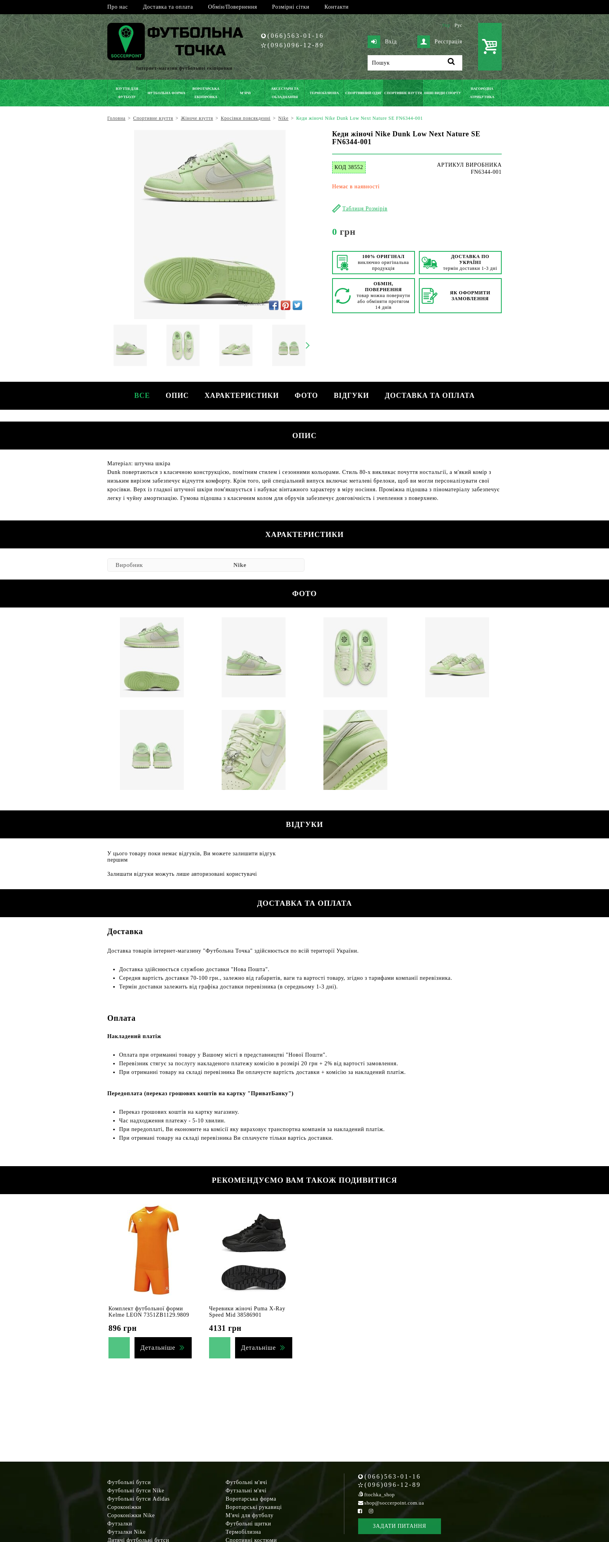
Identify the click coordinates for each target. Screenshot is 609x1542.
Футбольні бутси (129, 1482)
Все (142, 395)
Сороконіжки (124, 1507)
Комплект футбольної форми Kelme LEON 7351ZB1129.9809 (148, 1312)
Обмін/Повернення (232, 7)
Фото (306, 395)
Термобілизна (243, 1532)
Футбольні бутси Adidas (138, 1499)
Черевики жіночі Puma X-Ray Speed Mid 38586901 (247, 1312)
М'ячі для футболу (250, 1515)
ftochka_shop (379, 1494)
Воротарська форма (251, 1499)
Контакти (337, 7)
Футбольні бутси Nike (135, 1491)
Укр (446, 25)
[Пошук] (415, 63)
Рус (458, 25)
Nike (240, 565)
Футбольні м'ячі (246, 1482)
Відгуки (351, 395)
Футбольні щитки (248, 1524)
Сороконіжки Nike (131, 1515)
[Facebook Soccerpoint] (360, 1511)
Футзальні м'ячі (246, 1491)
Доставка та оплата (168, 7)
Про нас (117, 7)
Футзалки (119, 1524)
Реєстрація (439, 41)
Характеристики (242, 395)
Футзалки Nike (126, 1532)
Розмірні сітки (291, 7)
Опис (177, 395)
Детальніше (157, 1347)
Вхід (382, 41)
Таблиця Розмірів (364, 209)
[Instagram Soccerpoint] (370, 1511)
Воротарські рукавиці (254, 1507)
